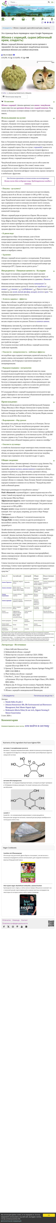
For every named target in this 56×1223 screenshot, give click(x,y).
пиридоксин (41, 286)
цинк (46, 292)
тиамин (14, 289)
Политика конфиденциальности (15, 923)
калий (15, 292)
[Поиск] (28, 2)
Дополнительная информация (11, 1221)
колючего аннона (42, 321)
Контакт (24, 920)
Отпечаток (6, 920)
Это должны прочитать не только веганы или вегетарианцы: (27, 181)
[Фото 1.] (26, 83)
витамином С (39, 284)
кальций (34, 292)
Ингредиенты (7, 28)
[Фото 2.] (30, 83)
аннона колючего (29, 469)
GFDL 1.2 (5, 93)
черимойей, (38, 147)
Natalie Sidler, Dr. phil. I (14, 702)
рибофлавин (27, 289)
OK (49, 1215)
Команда (16, 920)
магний (20, 292)
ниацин (4, 289)
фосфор (27, 292)
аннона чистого (16, 469)
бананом (47, 279)
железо (40, 292)
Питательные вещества (43, 696)
